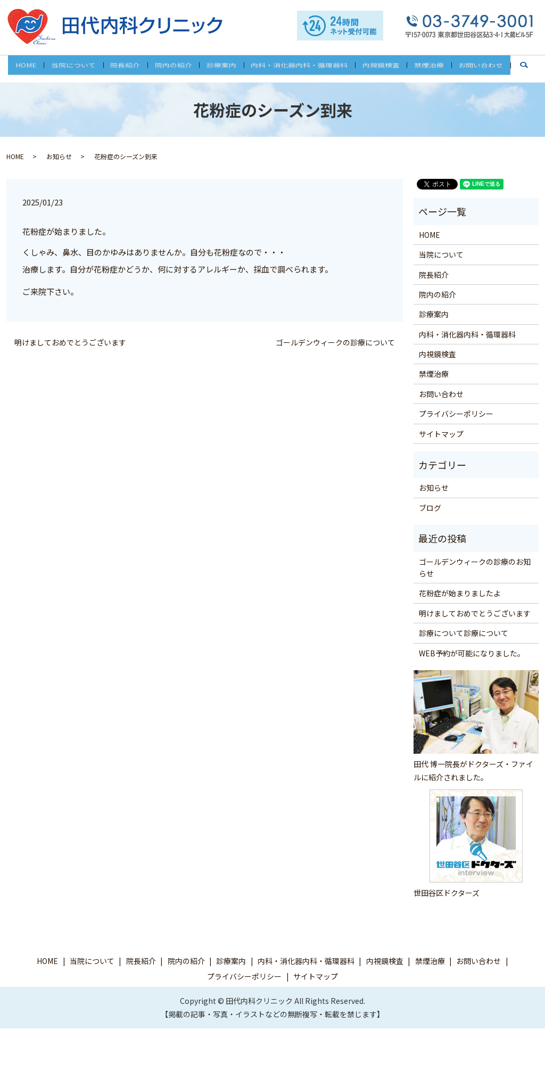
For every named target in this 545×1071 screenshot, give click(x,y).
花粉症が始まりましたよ (460, 593)
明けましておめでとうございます (70, 342)
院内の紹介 (176, 68)
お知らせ (59, 156)
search (517, 73)
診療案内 (221, 68)
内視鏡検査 (375, 68)
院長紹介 (130, 68)
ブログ (430, 507)
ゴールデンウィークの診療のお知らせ (475, 567)
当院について (81, 68)
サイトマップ (441, 433)
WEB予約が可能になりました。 (472, 652)
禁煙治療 (421, 68)
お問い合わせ (470, 68)
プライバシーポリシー (456, 413)
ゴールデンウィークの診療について (335, 342)
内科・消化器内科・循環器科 (296, 68)
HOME (36, 68)
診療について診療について (463, 633)
